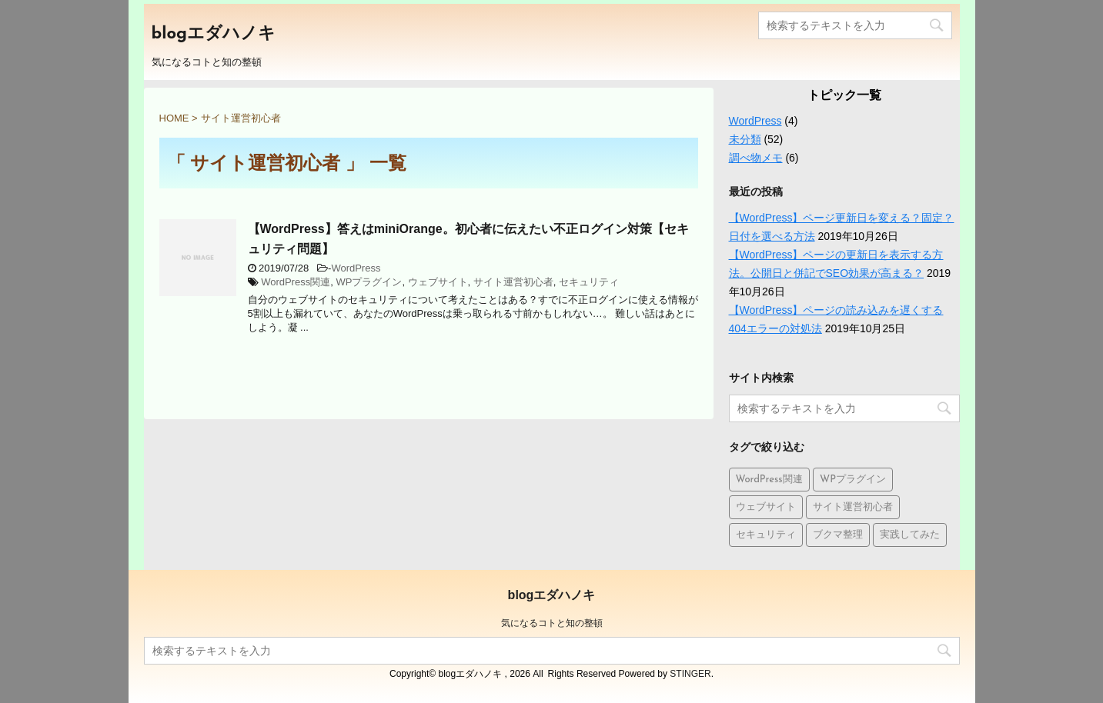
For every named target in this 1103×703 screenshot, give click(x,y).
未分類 (745, 139)
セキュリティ (589, 282)
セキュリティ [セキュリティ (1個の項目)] (766, 535)
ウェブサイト (438, 282)
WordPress (355, 268)
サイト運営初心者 (513, 282)
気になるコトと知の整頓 (552, 623)
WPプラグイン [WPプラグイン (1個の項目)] (853, 480)
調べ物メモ (756, 158)
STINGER (690, 673)
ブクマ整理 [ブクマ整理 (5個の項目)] (838, 535)
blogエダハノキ (214, 34)
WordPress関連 (295, 282)
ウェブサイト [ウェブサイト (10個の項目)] (766, 507)
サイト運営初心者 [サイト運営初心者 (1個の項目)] (853, 507)
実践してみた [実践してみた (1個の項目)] (910, 535)
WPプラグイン (369, 282)
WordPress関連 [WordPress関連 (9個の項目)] (769, 480)
